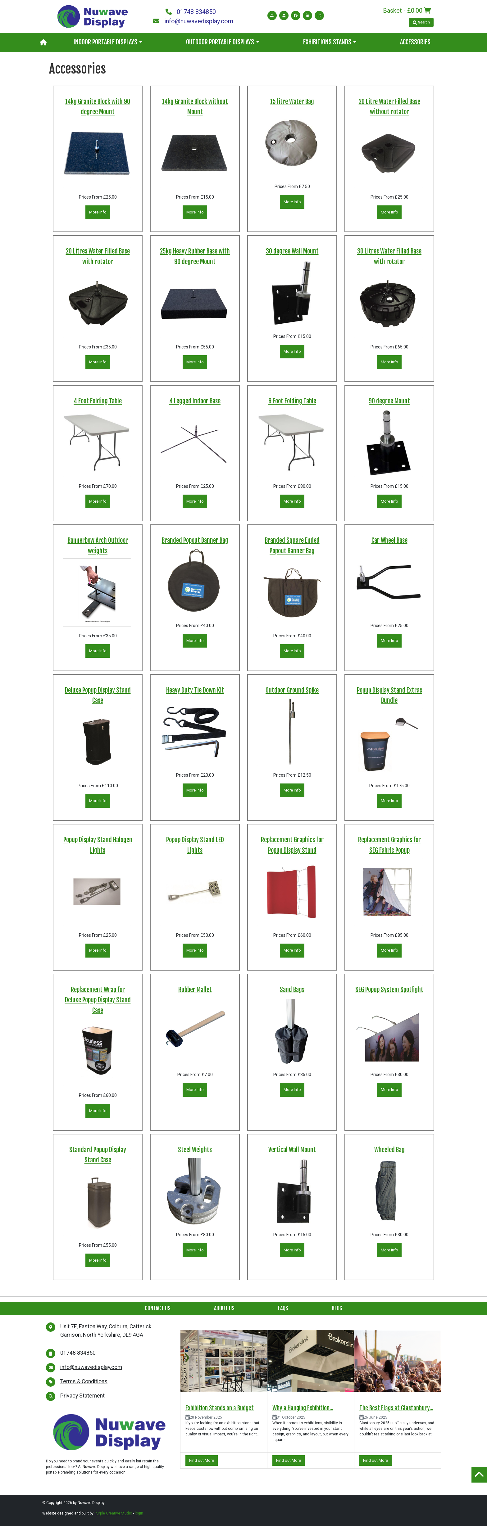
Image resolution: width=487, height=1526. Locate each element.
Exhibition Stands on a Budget (219, 1408)
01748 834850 (191, 12)
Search (421, 22)
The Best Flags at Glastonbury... (396, 1408)
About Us (224, 1308)
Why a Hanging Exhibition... (302, 1408)
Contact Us (158, 1308)
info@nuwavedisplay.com (193, 21)
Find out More (201, 1460)
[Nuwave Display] (92, 16)
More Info (98, 212)
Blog (337, 1308)
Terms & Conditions (83, 1381)
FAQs (283, 1308)
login (139, 1513)
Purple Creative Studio (113, 1513)
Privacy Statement (82, 1396)
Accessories (415, 42)
